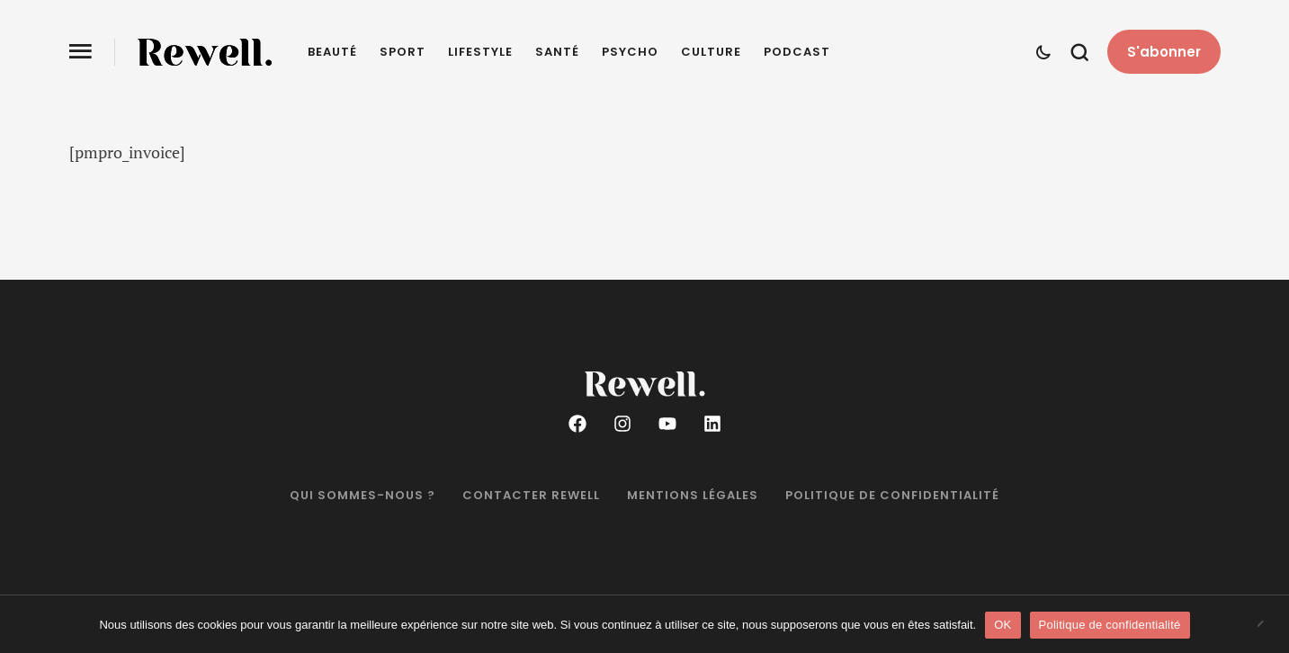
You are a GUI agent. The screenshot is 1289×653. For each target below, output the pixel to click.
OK (1002, 624)
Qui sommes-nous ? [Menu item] (362, 496)
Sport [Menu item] (402, 52)
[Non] (1267, 625)
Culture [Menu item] (711, 52)
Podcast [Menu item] (797, 52)
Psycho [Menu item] (630, 52)
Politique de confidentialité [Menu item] (892, 496)
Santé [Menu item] (557, 52)
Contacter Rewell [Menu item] (531, 496)
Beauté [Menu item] (332, 52)
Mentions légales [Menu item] (692, 496)
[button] (1164, 52)
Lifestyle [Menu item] (480, 52)
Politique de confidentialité (1110, 624)
